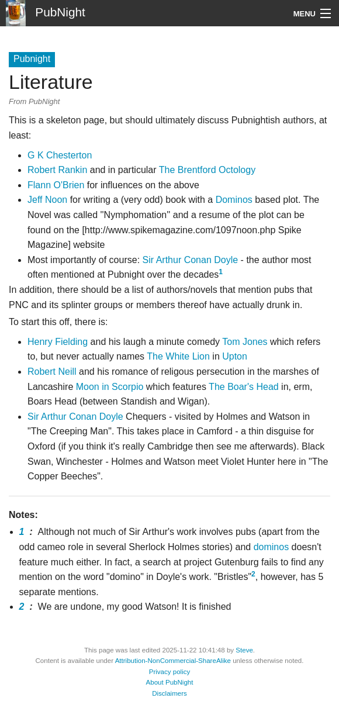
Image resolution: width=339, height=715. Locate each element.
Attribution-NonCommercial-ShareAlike (173, 660)
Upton (234, 356)
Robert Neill (52, 372)
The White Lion (178, 356)
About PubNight (169, 682)
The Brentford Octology (207, 170)
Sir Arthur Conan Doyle (190, 260)
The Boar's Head (244, 387)
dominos (271, 547)
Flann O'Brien (55, 185)
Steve (244, 650)
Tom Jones (244, 342)
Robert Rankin (57, 170)
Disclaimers (169, 693)
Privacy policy (170, 671)
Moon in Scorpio (110, 387)
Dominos (234, 200)
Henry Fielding (57, 342)
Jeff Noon (47, 200)
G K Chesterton (59, 155)
